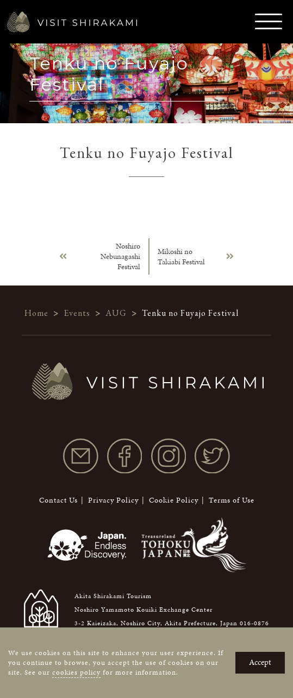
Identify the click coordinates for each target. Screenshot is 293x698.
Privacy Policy (113, 500)
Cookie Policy (173, 500)
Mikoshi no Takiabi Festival (181, 256)
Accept (260, 662)
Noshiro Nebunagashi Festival (120, 256)
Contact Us (58, 500)
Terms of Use (231, 500)
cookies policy (76, 672)
